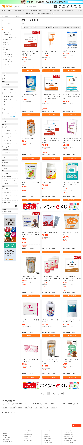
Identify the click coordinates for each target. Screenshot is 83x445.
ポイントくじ (48, 444)
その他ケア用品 (18, 404)
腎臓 (41, 407)
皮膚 (26, 407)
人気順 (60, 27)
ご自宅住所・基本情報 (69, 434)
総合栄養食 (42, 10)
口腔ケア (5, 407)
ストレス (27, 404)
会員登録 (5, 433)
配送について (28, 438)
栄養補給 (20, 407)
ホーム (4, 431)
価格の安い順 (69, 27)
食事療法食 (35, 10)
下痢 (64, 404)
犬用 (3, 20)
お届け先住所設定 (69, 438)
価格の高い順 (76, 27)
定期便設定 (47, 436)
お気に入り (47, 440)
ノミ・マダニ (28, 10)
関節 (47, 407)
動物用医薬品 (49, 10)
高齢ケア (53, 407)
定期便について (28, 436)
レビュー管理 (48, 438)
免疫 (77, 404)
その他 (9, 404)
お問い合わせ (6, 439)
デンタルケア (36, 404)
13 (57, 393)
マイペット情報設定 (69, 442)
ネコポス (44, 404)
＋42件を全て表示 (12, 116)
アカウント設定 (68, 431)
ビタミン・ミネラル (55, 404)
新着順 (64, 27)
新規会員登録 (68, 10)
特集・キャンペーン (19, 10)
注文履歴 (47, 434)
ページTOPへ (77, 425)
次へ (61, 393)
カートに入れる (30, 70)
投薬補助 (12, 407)
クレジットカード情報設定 (70, 440)
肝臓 (36, 407)
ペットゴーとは (28, 433)
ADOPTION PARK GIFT (58, 10)
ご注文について (28, 434)
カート (46, 433)
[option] (41, 2)
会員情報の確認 (68, 433)
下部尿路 (70, 404)
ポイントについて (29, 440)
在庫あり (24, 24)
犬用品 (3, 10)
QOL (4, 404)
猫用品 (10, 10)
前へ (42, 393)
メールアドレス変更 (69, 436)
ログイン (73, 10)
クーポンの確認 (48, 442)
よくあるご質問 (80, 10)
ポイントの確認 (68, 444)
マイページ (47, 431)
